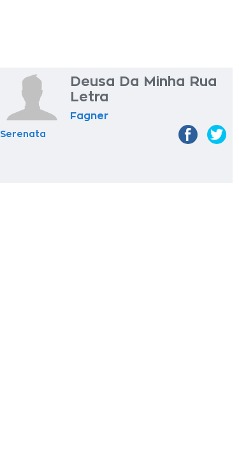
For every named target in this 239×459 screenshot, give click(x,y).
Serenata (23, 133)
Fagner (89, 116)
